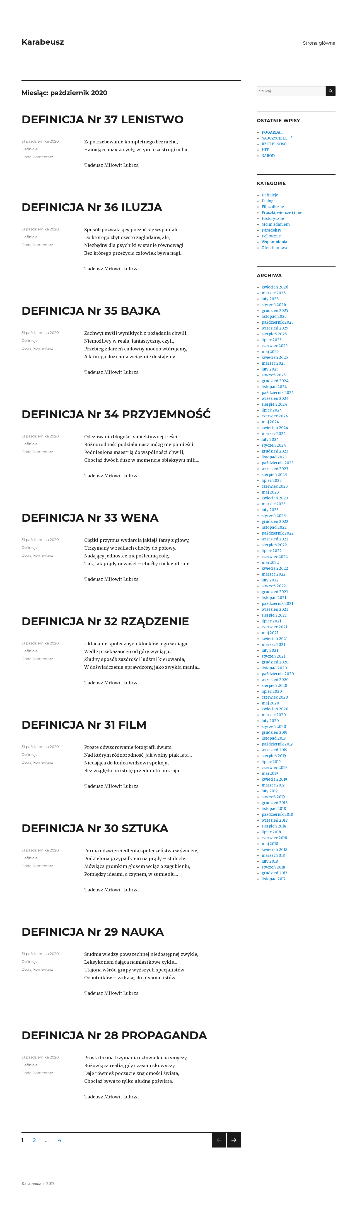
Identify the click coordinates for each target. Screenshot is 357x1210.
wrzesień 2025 (275, 328)
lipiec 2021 (271, 621)
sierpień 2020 (274, 685)
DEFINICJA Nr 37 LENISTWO (102, 119)
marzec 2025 (273, 363)
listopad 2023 (274, 457)
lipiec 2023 (272, 480)
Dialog (268, 201)
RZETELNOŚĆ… (276, 144)
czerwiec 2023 (275, 486)
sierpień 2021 (274, 615)
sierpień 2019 (274, 756)
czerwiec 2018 (274, 838)
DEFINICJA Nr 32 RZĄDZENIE (105, 621)
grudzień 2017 (274, 873)
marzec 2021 (273, 644)
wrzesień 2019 (274, 750)
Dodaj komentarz (37, 157)
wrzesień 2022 (275, 539)
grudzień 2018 (275, 802)
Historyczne (273, 218)
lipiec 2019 (271, 761)
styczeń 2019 (273, 797)
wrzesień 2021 (275, 609)
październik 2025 (277, 322)
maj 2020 (270, 703)
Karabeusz (42, 42)
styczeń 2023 (274, 515)
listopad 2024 (274, 386)
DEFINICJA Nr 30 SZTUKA (94, 828)
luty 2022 (270, 580)
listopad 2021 (274, 597)
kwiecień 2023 (275, 498)
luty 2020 (270, 720)
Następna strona (233, 1147)
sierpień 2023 (274, 474)
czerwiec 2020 (275, 697)
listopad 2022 (274, 527)
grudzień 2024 (275, 381)
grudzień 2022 (275, 521)
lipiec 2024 (272, 410)
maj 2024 (270, 422)
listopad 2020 (274, 668)
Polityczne (271, 236)
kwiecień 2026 (275, 287)
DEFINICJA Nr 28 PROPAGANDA (114, 1035)
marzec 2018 (273, 855)
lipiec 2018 (271, 832)
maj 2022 (270, 562)
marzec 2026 (274, 293)
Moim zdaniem (276, 224)
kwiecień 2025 (275, 357)
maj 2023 (270, 492)
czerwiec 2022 (275, 556)
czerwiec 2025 (275, 345)
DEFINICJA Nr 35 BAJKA (90, 310)
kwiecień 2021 (275, 638)
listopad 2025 (274, 316)
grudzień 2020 (275, 662)
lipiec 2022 (272, 551)
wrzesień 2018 (275, 820)
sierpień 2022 (274, 545)
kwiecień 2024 (275, 427)
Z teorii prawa (274, 248)
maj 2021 (270, 633)
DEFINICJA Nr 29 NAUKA (92, 932)
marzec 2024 (274, 433)
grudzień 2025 (275, 310)
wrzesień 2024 (275, 398)
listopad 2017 (273, 879)
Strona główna (319, 43)
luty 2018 (270, 861)
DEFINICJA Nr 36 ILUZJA (91, 207)
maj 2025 (270, 351)
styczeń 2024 (274, 445)
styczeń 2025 (274, 375)
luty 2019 (270, 791)
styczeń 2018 (273, 867)
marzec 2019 (273, 785)
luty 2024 (270, 439)
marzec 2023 (274, 504)
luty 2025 (270, 369)
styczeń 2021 (273, 656)
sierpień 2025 (274, 334)
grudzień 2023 (275, 451)
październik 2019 (277, 744)
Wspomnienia (274, 242)
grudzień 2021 (275, 592)
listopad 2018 (274, 808)
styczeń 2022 (274, 586)
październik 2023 (278, 463)
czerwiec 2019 (274, 767)
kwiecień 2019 (274, 779)
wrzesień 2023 (275, 468)
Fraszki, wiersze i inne (282, 212)
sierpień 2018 (274, 826)
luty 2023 (270, 509)
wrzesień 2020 (275, 679)
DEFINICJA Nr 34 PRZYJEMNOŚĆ (116, 414)
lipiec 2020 (272, 691)
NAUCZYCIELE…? (277, 138)
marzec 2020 (274, 715)
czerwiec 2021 (274, 627)
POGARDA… (272, 132)
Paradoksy (271, 230)
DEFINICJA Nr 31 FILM (84, 725)
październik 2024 (278, 392)
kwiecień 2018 (274, 849)
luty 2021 (270, 650)
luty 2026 (270, 299)
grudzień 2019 (274, 732)
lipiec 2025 (271, 340)
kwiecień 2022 (275, 568)
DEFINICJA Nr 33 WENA (89, 518)
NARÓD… (269, 155)
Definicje (29, 149)
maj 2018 (270, 843)
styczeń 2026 (274, 304)
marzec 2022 (274, 574)
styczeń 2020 (274, 726)
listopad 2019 (274, 738)
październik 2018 (277, 814)
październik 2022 (278, 533)
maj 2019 (270, 773)
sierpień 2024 (274, 404)
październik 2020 (278, 674)
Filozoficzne (273, 207)
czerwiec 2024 (275, 416)
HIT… (266, 150)
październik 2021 (277, 603)
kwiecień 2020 (275, 709)
